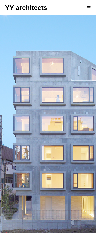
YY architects (26, 8)
